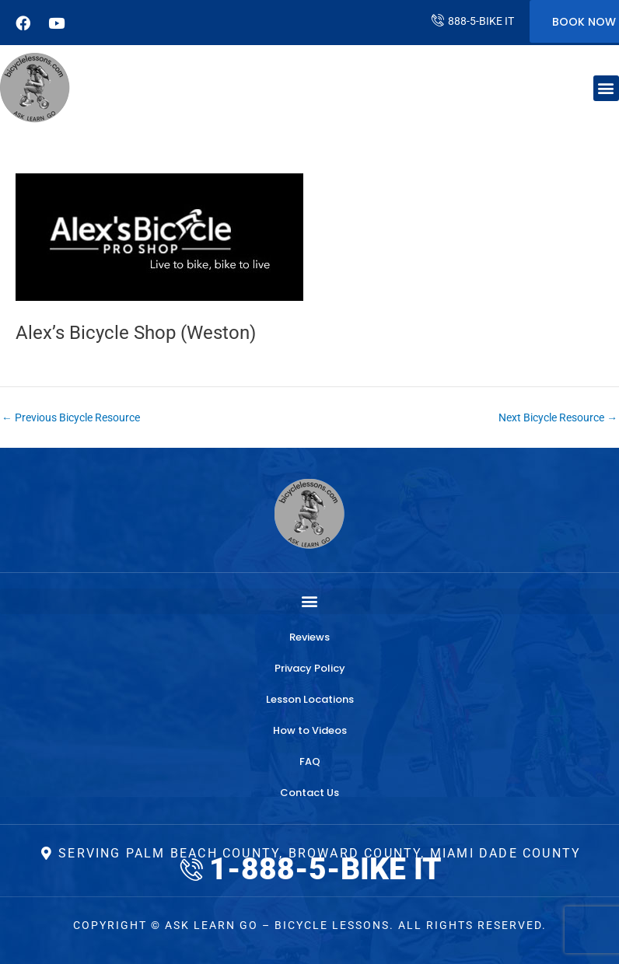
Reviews (309, 637)
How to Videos (310, 730)
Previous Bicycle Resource (71, 418)
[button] (606, 88)
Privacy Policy (310, 668)
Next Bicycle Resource (557, 418)
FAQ (309, 761)
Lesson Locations (310, 699)
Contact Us (309, 792)
